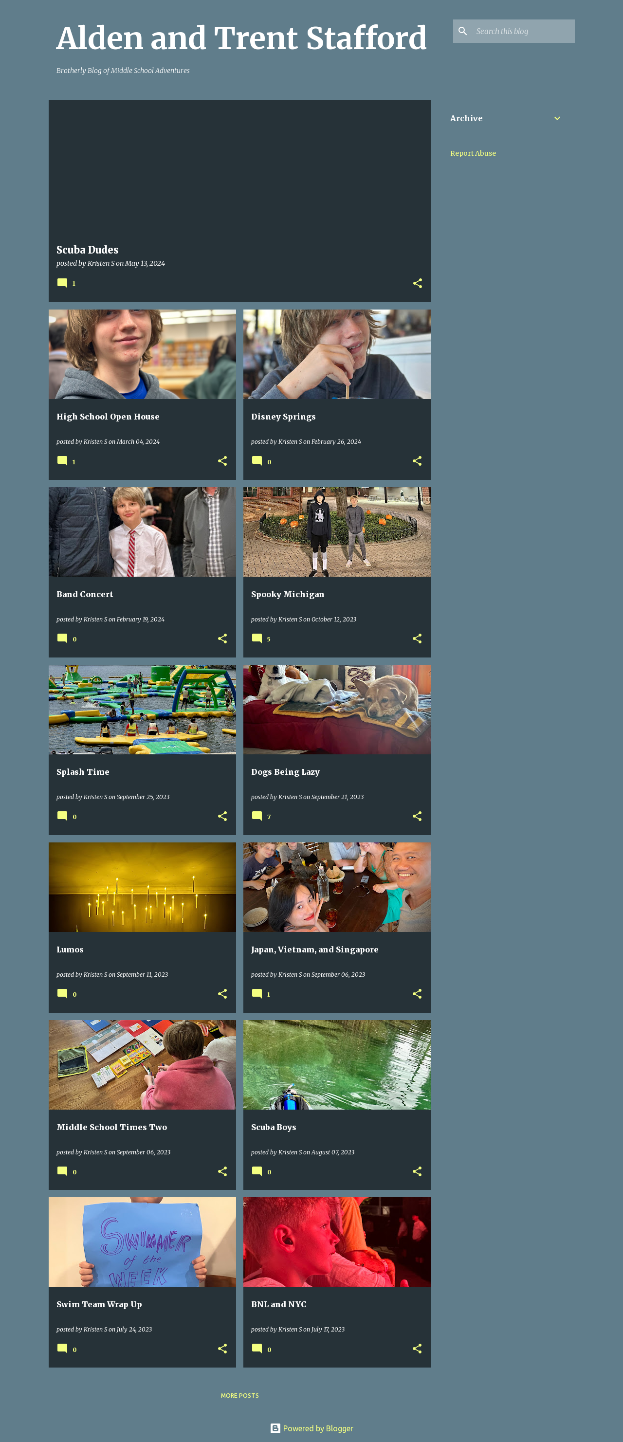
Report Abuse (473, 153)
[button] (417, 284)
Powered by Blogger (311, 1428)
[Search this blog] (524, 31)
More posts (240, 1395)
